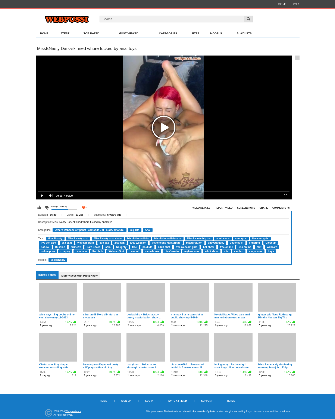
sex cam (67, 242)
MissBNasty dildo (137, 238)
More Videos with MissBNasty (79, 275)
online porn (48, 251)
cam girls (241, 238)
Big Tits (134, 230)
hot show (208, 247)
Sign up (281, 3)
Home (44, 33)
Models (216, 33)
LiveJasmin (172, 251)
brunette (76, 247)
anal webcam (138, 242)
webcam (272, 247)
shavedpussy (216, 242)
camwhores (152, 251)
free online (226, 247)
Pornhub (98, 251)
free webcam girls (186, 247)
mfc (226, 251)
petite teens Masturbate (166, 242)
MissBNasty (55, 238)
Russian (60, 247)
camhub (134, 251)
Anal (147, 230)
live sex (104, 242)
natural (45, 247)
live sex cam (48, 242)
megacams (255, 251)
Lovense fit (236, 242)
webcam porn (85, 242)
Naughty (121, 247)
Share (264, 208)
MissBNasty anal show (108, 238)
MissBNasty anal (78, 238)
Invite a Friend (177, 401)
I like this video (39, 207)
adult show (211, 251)
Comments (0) (281, 208)
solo (108, 247)
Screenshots (246, 208)
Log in (296, 3)
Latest (64, 33)
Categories (168, 33)
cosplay (65, 251)
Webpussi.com (73, 411)
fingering (254, 242)
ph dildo (148, 247)
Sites (195, 33)
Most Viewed (128, 33)
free (134, 247)
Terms (231, 401)
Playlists (244, 33)
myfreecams (191, 251)
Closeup (271, 242)
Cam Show (93, 247)
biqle (271, 251)
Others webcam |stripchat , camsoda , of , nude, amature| (89, 230)
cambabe (81, 251)
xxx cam (120, 242)
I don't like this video (46, 207)
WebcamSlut (116, 251)
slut (259, 247)
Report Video (223, 208)
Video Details (201, 208)
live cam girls (260, 238)
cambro (238, 251)
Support (207, 401)
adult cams (223, 238)
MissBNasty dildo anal (167, 238)
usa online (244, 247)
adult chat (164, 247)
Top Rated (91, 33)
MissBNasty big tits (199, 238)
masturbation (194, 242)
